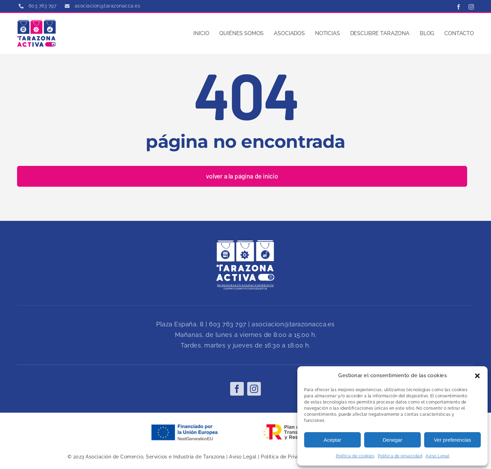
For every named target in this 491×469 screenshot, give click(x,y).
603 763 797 (228, 324)
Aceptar (332, 440)
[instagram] (471, 7)
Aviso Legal (437, 456)
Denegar (392, 440)
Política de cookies (355, 456)
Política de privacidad (400, 456)
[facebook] (459, 7)
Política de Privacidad (287, 456)
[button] (477, 375)
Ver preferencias (452, 440)
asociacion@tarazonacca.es (293, 324)
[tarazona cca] (36, 22)
